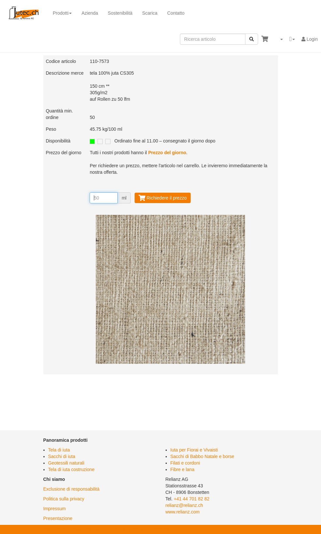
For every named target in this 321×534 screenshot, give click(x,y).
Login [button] (309, 39)
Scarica (149, 13)
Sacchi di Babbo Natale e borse (202, 456)
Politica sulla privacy (63, 498)
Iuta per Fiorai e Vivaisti (194, 449)
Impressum (54, 508)
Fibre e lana (182, 469)
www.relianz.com (183, 511)
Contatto (175, 13)
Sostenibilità (120, 13)
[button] (278, 39)
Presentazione (58, 518)
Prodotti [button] (62, 13)
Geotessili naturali (66, 463)
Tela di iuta (59, 449)
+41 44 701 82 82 (191, 498)
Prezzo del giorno (167, 152)
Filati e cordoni (185, 463)
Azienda (89, 13)
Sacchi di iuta (61, 456)
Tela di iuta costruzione (71, 469)
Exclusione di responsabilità (71, 489)
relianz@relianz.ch (184, 505)
